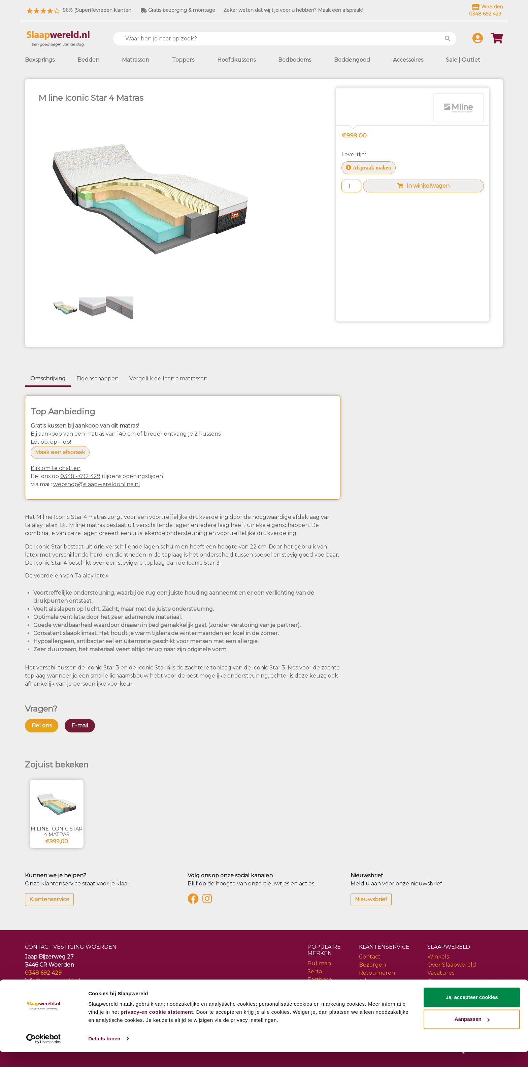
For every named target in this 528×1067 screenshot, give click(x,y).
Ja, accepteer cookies (472, 1012)
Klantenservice (49, 899)
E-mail (79, 725)
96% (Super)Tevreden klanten (78, 10)
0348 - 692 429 (80, 476)
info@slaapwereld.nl (52, 981)
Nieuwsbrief (371, 899)
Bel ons (42, 725)
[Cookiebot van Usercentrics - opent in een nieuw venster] (43, 1054)
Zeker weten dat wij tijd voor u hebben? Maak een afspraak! (293, 10)
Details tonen (104, 1054)
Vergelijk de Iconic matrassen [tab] (168, 378)
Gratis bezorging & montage (178, 10)
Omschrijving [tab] (48, 378)
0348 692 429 (43, 973)
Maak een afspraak (60, 452)
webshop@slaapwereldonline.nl (96, 484)
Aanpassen (472, 1034)
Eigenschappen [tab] (97, 378)
